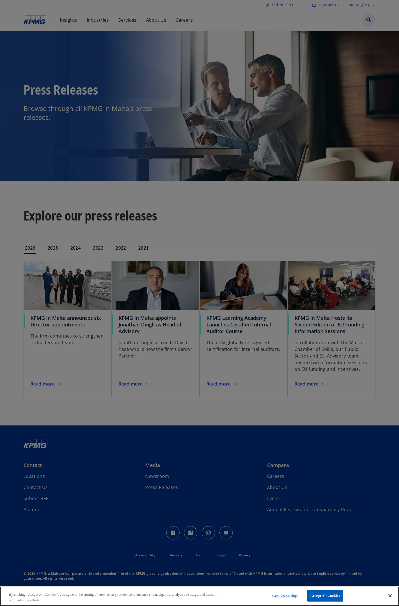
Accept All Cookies (325, 596)
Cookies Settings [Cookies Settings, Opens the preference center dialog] (285, 596)
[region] (199, 596)
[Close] (390, 596)
